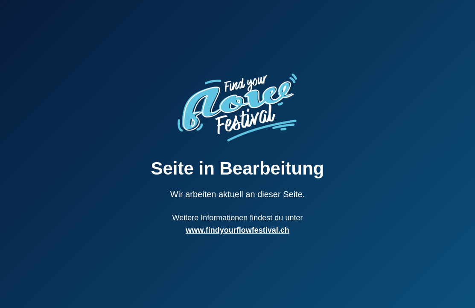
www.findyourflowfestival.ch (237, 230)
